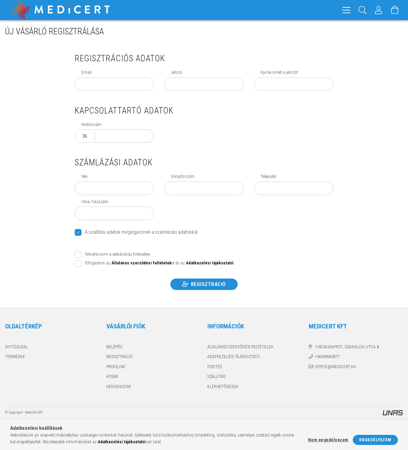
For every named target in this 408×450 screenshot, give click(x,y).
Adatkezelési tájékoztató (233, 356)
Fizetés (214, 366)
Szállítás (216, 376)
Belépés (114, 346)
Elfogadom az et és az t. (160, 262)
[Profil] (379, 10)
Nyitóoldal (16, 346)
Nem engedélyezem (328, 439)
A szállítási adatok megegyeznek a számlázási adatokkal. (142, 232)
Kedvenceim (118, 386)
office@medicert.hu (335, 366)
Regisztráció (208, 284)
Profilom (115, 366)
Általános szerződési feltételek (240, 346)
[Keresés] (362, 10)
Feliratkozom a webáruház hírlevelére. (118, 254)
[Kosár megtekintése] (395, 10)
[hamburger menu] (346, 10)
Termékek (15, 356)
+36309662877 (327, 356)
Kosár (112, 376)
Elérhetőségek (222, 386)
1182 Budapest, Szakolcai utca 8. (347, 346)
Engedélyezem (375, 439)
